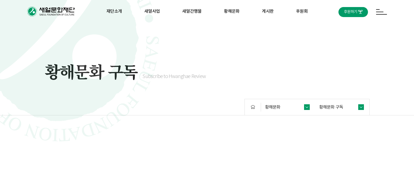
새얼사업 (152, 11)
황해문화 (231, 11)
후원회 (302, 11)
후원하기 (350, 12)
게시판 (267, 11)
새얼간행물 (191, 11)
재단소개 (114, 11)
